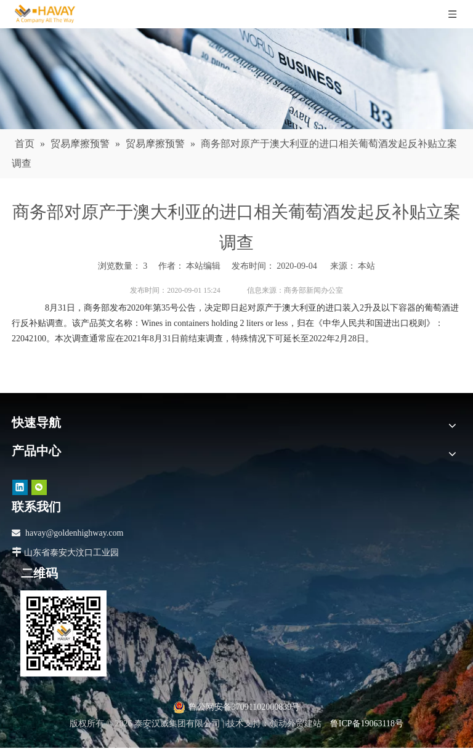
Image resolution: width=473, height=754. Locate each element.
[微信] (39, 487)
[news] (236, 78)
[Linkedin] (20, 487)
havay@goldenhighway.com (74, 533)
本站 (366, 266)
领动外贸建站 (295, 723)
